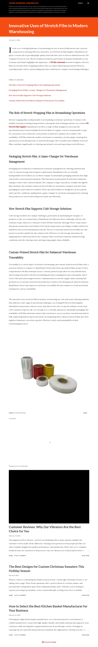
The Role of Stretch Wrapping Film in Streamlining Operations (34, 85)
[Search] (80, 3)
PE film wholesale (20, 413)
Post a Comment (20, 555)
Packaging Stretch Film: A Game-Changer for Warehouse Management (38, 90)
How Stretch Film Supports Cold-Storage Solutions (30, 95)
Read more (85, 555)
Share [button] (85, 413)
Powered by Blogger (49, 642)
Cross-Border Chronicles (23, 3)
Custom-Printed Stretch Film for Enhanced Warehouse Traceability (37, 101)
